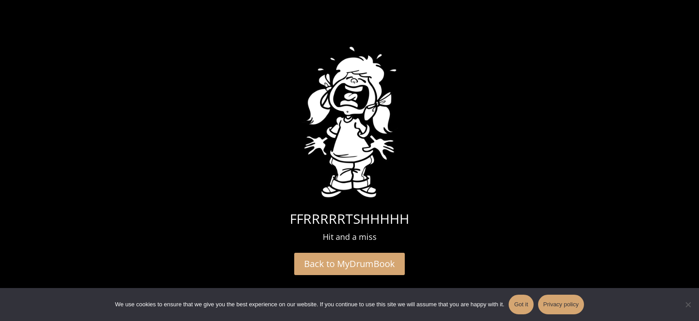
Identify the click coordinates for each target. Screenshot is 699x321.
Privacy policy (561, 304)
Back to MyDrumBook (349, 264)
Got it (521, 304)
